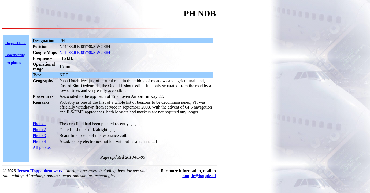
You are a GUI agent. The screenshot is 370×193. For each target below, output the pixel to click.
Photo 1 (39, 123)
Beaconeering (15, 55)
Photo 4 (39, 141)
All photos (42, 147)
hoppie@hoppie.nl (199, 175)
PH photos (13, 63)
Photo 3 (39, 135)
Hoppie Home (15, 43)
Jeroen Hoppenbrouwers (39, 171)
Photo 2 (39, 129)
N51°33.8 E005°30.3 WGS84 (85, 52)
